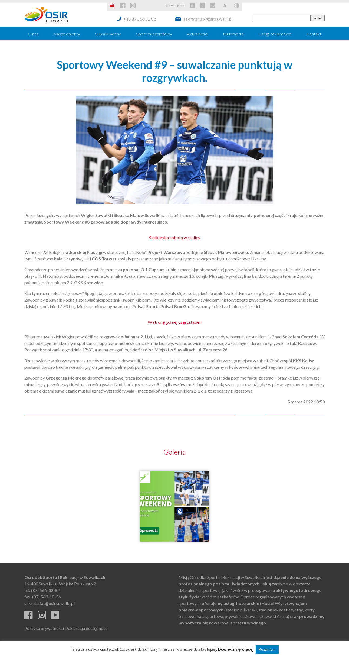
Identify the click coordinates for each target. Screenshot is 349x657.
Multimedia (233, 33)
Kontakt (313, 33)
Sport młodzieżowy (154, 33)
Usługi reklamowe (275, 33)
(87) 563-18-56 (46, 596)
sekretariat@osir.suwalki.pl (207, 18)
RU (213, 5)
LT (202, 5)
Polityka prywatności (44, 628)
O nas (33, 33)
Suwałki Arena (108, 33)
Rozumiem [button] (267, 649)
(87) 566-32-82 (45, 590)
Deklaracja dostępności (86, 628)
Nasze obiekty (66, 33)
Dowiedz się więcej (235, 649)
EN (192, 5)
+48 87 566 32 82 (139, 18)
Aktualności (197, 33)
